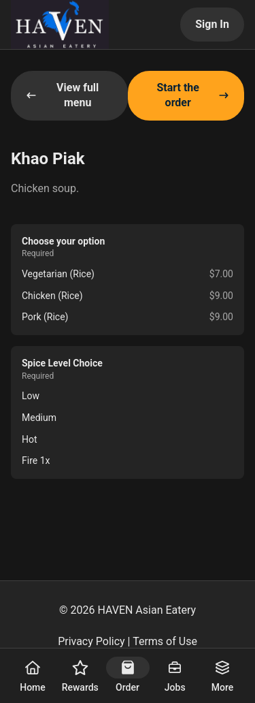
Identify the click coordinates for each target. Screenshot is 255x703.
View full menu (62, 95)
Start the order (192, 95)
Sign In (212, 24)
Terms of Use (165, 641)
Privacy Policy (91, 641)
